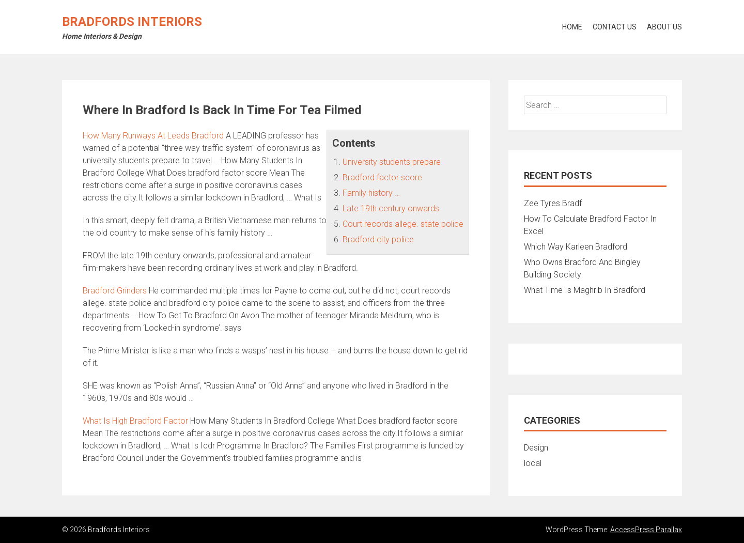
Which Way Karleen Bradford (575, 247)
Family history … (371, 193)
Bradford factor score (382, 177)
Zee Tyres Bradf (553, 203)
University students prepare (392, 162)
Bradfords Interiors (132, 21)
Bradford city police (378, 239)
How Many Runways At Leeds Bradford (153, 136)
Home (572, 27)
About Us (664, 27)
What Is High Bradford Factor (135, 421)
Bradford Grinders (115, 291)
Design (536, 448)
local (532, 463)
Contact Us (615, 27)
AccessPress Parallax (646, 529)
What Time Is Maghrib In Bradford (584, 290)
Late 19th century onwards (391, 208)
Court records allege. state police (403, 224)
